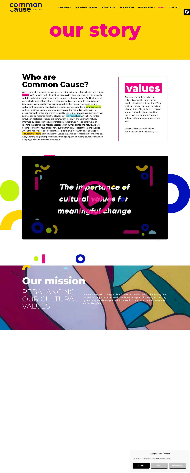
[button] (95, 197)
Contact (174, 7)
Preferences (177, 466)
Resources (108, 7)
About (162, 7)
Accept (141, 466)
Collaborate (127, 7)
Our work (64, 7)
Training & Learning (86, 7)
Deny (159, 466)
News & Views (146, 7)
